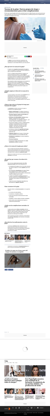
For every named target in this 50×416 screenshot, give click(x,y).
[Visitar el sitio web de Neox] (19, 407)
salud (6, 269)
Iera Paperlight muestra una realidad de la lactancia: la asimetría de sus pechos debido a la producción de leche (35, 382)
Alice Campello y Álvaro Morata (29, 0)
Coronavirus (11, 269)
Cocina (16, 362)
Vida (6, 361)
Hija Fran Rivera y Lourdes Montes (15, 0)
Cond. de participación (40, 412)
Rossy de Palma (42, 0)
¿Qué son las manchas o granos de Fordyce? (39, 76)
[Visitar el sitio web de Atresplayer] (41, 407)
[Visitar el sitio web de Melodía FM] (37, 407)
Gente (5, 362)
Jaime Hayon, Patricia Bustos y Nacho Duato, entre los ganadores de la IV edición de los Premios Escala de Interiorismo (19, 398)
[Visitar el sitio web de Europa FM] (34, 407)
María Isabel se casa (22, 0)
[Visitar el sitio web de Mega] (25, 407)
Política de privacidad (29, 412)
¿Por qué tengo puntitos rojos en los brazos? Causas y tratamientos (40, 72)
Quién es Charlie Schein (36, 0)
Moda (13, 362)
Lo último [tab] (42, 68)
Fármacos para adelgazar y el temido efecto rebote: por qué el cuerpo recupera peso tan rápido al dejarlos (40, 397)
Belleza (10, 362)
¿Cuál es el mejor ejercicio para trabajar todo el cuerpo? (13, 380)
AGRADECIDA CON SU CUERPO (30, 377)
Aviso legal (25, 412)
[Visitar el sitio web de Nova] (22, 407)
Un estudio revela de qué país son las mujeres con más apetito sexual (40, 80)
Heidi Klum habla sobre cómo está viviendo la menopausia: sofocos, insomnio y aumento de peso (29, 397)
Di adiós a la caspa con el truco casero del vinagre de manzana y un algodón (16, 251)
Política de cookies (35, 412)
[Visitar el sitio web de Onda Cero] (31, 407)
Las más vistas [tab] (36, 68)
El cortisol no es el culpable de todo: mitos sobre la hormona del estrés (8, 397)
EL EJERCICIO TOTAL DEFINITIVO (9, 377)
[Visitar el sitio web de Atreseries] (28, 407)
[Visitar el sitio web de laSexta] (16, 407)
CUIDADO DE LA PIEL (38, 74)
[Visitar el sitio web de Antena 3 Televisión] (13, 407)
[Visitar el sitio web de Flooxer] (28, 409)
